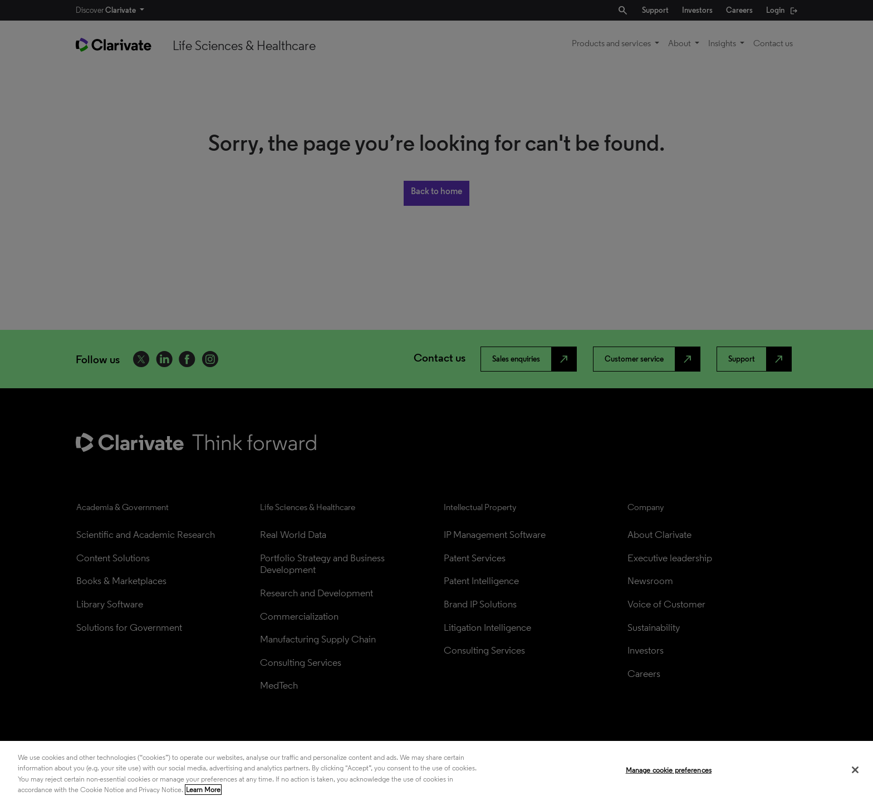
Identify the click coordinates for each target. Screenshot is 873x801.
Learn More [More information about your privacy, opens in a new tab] (203, 789)
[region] (436, 771)
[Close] (855, 770)
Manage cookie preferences (669, 770)
